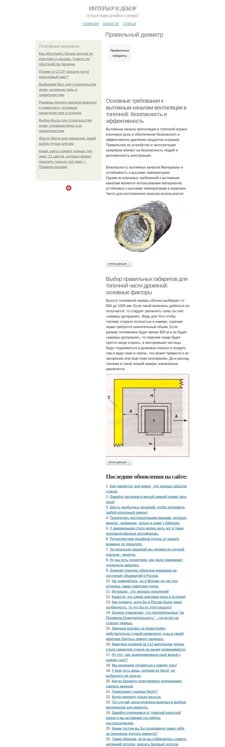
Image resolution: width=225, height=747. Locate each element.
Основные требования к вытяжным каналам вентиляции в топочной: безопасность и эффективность (146, 110)
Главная (91, 23)
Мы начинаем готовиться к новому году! (144, 665)
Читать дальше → (119, 263)
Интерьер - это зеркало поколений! (140, 591)
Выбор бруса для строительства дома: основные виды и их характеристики (65, 126)
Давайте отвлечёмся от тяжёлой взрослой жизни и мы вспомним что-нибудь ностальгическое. (143, 718)
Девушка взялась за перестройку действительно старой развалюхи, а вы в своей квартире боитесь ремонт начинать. (144, 634)
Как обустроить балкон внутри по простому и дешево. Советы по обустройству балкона (66, 59)
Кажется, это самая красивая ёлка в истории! (149, 597)
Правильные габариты (119, 53)
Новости (111, 23)
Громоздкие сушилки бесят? (135, 691)
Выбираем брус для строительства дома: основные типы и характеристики (67, 90)
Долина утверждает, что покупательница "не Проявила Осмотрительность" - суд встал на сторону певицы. (145, 618)
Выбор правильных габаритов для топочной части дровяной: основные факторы (146, 286)
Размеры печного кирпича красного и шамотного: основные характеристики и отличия (67, 108)
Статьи (129, 23)
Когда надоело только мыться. (136, 697)
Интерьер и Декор (112, 8)
